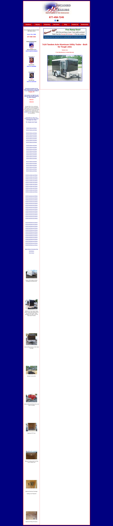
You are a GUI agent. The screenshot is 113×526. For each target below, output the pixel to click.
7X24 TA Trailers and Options (31, 158)
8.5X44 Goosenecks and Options (31, 216)
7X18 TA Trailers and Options (31, 154)
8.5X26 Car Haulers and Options (31, 184)
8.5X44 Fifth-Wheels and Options (31, 243)
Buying (38, 24)
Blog (65, 24)
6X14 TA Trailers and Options (31, 142)
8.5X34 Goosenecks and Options (31, 207)
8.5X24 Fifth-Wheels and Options (31, 224)
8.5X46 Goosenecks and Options (31, 218)
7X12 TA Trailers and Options (31, 147)
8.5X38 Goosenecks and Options (31, 210)
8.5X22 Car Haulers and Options (31, 180)
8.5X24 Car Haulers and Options (31, 182)
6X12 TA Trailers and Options (31, 138)
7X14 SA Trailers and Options (31, 149)
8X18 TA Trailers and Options (31, 167)
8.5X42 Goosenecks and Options (31, 214)
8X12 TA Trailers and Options (31, 161)
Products (28, 24)
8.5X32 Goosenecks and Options (31, 205)
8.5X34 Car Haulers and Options (31, 191)
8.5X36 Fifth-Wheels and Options (31, 235)
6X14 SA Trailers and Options (31, 140)
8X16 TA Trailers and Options (31, 165)
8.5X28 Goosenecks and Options (31, 201)
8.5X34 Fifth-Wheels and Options (31, 233)
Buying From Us (27, 112)
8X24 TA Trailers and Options (31, 170)
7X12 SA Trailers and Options (31, 145)
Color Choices (31, 252)
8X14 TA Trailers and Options (31, 163)
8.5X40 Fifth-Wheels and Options (31, 239)
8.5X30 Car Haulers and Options (31, 188)
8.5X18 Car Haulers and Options (31, 176)
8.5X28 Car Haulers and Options (31, 186)
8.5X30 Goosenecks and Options (31, 203)
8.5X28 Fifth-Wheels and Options (31, 228)
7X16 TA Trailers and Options (31, 152)
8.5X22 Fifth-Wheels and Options (31, 222)
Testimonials (84, 24)
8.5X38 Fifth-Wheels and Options (31, 237)
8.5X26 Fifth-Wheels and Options (31, 226)
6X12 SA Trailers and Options (31, 136)
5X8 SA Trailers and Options (31, 128)
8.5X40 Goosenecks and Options (31, 212)
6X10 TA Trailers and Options (31, 134)
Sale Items (56, 24)
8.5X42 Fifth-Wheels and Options (31, 241)
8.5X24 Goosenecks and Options (31, 197)
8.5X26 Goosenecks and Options (31, 199)
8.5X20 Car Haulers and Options (31, 178)
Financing (47, 24)
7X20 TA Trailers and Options (31, 156)
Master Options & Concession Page (31, 249)
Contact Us (75, 24)
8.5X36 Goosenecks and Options (31, 209)
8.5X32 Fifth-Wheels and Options (31, 231)
